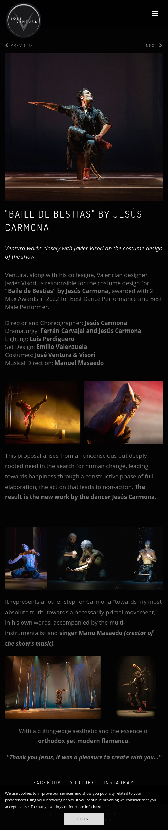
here (97, 806)
